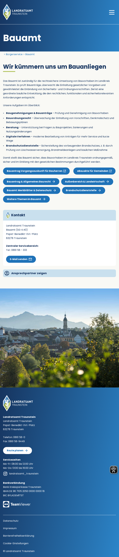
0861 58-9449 (16, 441)
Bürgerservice (14, 54)
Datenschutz (10, 521)
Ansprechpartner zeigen (26, 273)
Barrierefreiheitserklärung (18, 536)
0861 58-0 (19, 437)
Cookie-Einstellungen (15, 543)
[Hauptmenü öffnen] (112, 12)
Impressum (10, 528)
